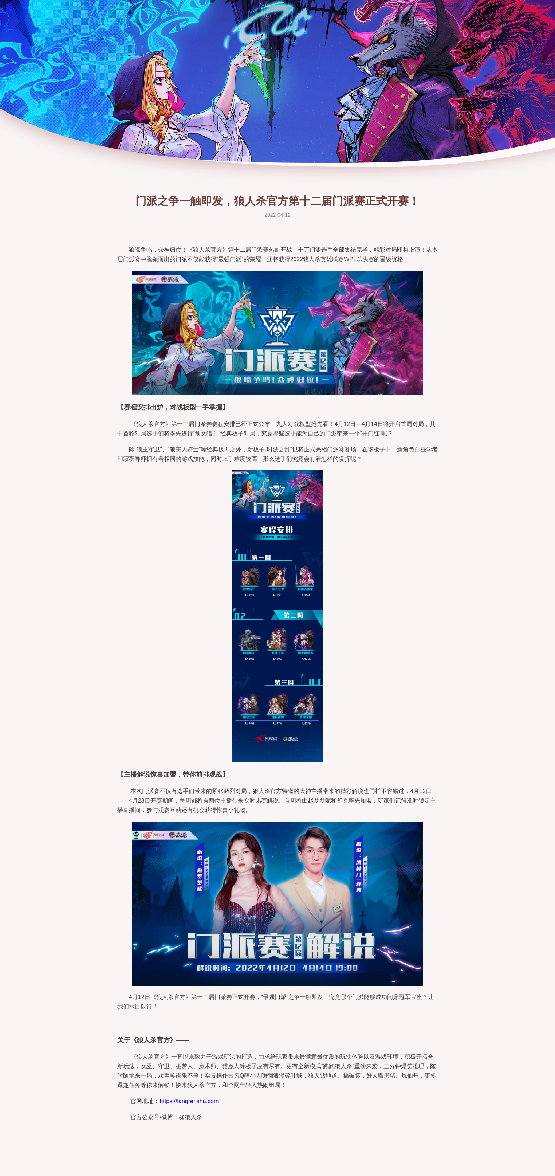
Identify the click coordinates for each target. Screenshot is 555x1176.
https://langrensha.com (189, 1101)
